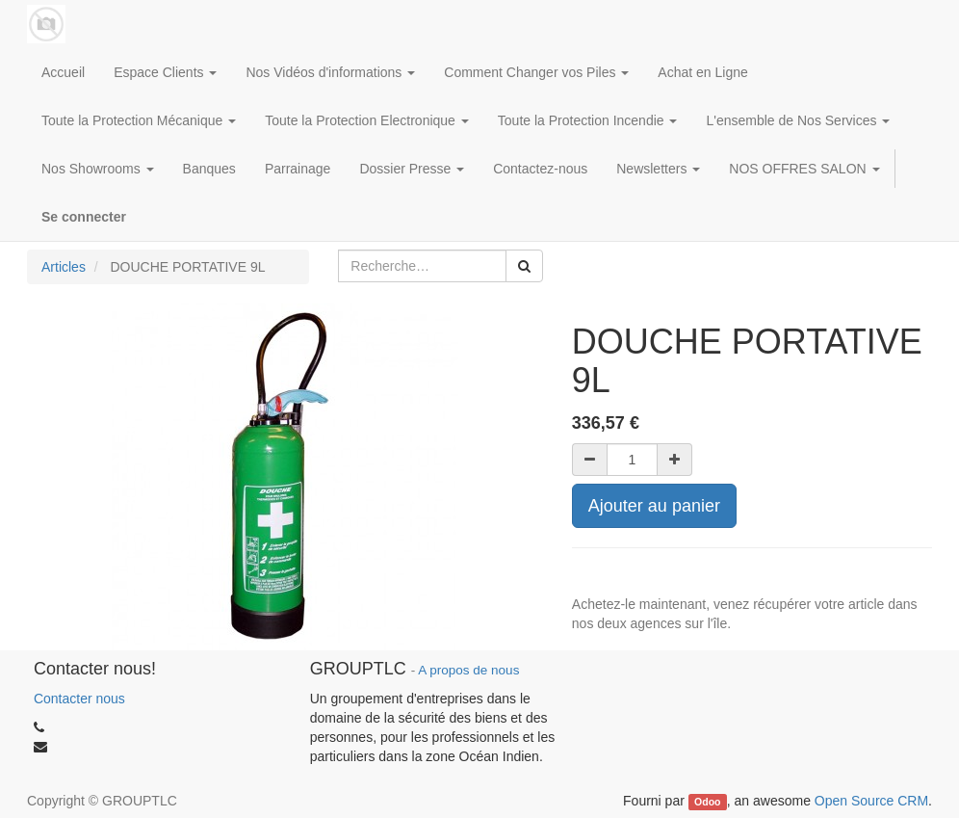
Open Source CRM (871, 800)
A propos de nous (468, 670)
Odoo (707, 801)
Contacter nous (79, 698)
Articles (63, 267)
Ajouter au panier (654, 505)
